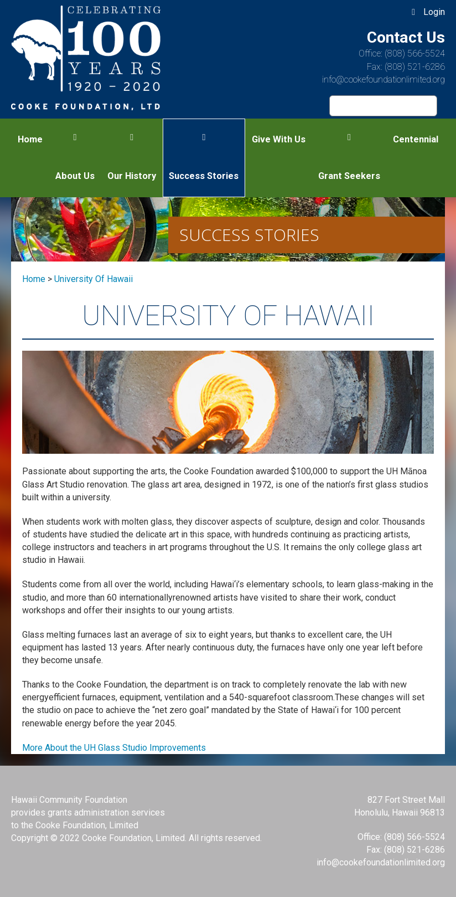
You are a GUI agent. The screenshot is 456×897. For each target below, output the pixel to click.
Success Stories (204, 176)
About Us (75, 176)
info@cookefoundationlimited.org (383, 79)
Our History (131, 176)
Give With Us (278, 139)
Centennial (415, 139)
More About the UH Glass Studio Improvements (114, 747)
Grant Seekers (349, 176)
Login (434, 12)
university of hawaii (93, 279)
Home (30, 139)
